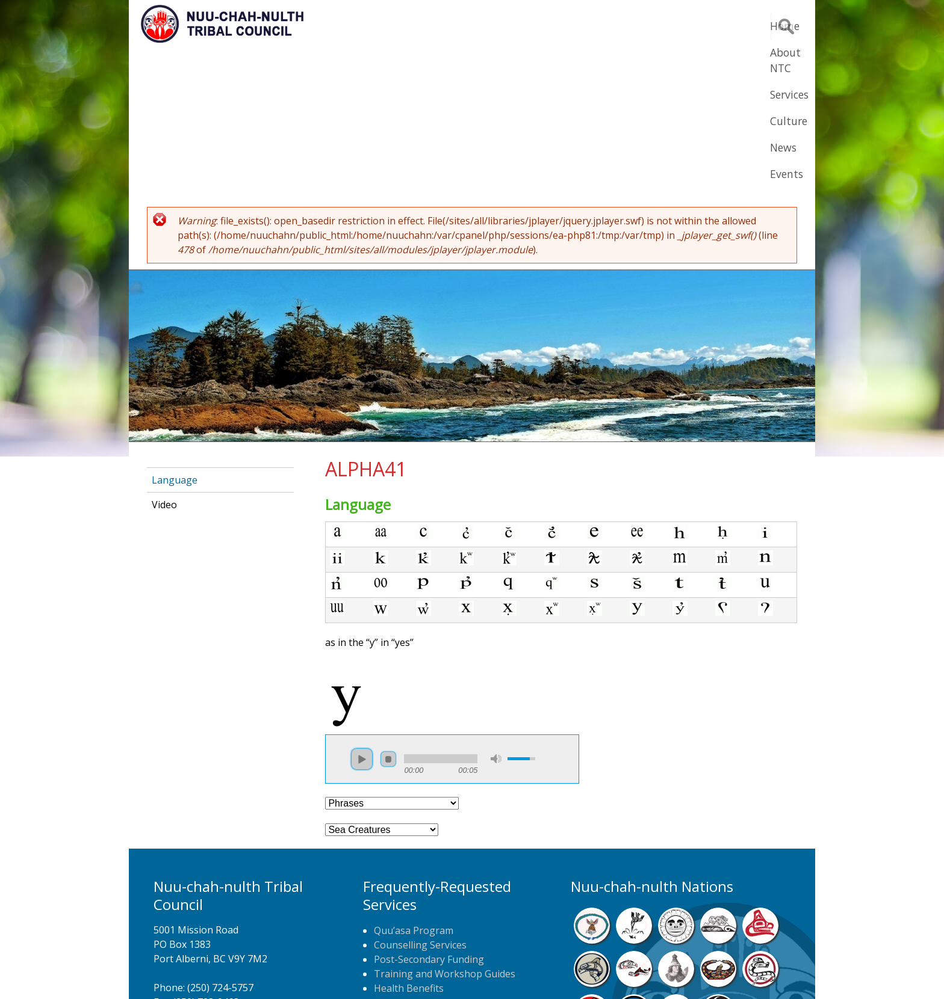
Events (732, 26)
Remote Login (590, 971)
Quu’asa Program (413, 782)
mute (496, 610)
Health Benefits (409, 840)
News (681, 26)
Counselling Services (420, 797)
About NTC (501, 26)
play (362, 611)
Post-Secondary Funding (429, 811)
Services (569, 26)
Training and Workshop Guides (444, 825)
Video (164, 356)
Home (438, 26)
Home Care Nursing (419, 854)
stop (388, 611)
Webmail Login (665, 971)
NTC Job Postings (414, 883)
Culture (628, 26)
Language (174, 332)
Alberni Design (515, 971)
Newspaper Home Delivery (434, 869)
